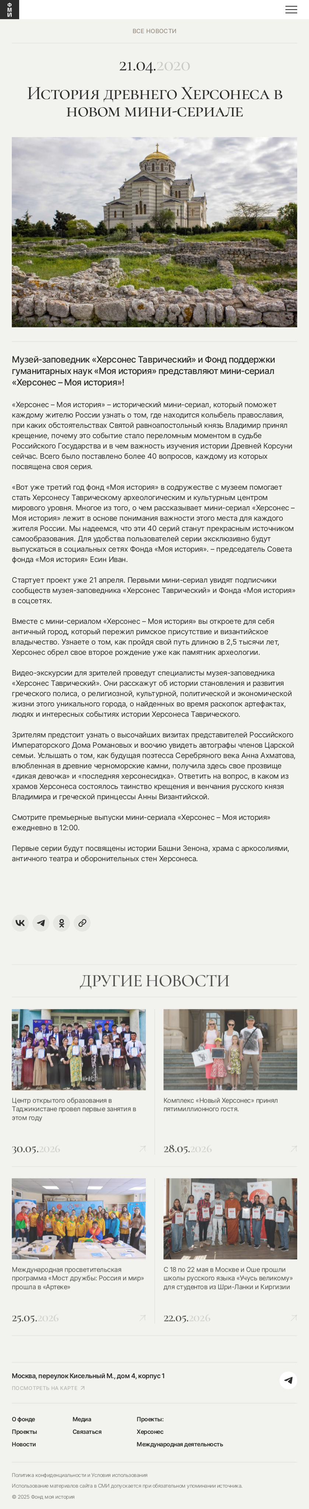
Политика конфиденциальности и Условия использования (80, 1475)
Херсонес (150, 1431)
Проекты (24, 1431)
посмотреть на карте (48, 1388)
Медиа (82, 1419)
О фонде (23, 1419)
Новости (24, 1444)
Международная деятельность (180, 1444)
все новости (155, 31)
